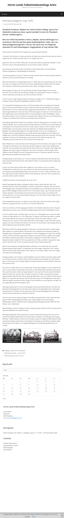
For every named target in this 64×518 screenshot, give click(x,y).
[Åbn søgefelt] (61, 14)
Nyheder (22, 351)
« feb (4, 399)
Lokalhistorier (14, 351)
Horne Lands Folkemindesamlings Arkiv (32, 5)
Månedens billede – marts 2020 (14, 353)
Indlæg (6, 351)
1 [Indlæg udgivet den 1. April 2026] (20, 381)
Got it (34, 517)
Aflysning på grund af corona (14, 356)
